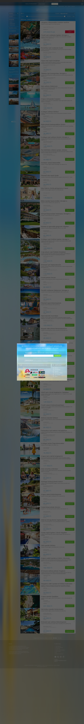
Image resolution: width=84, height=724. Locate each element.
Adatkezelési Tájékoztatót (29, 360)
